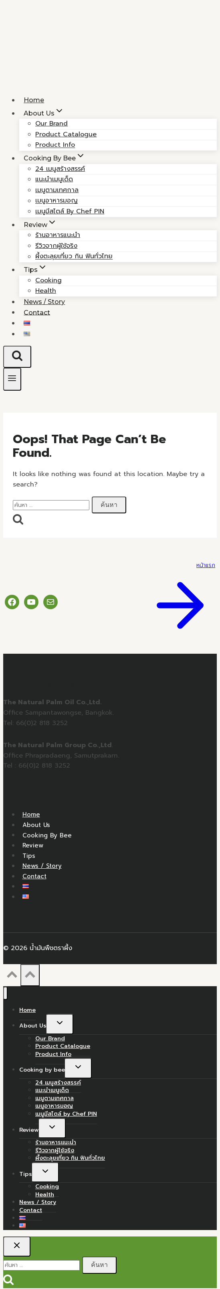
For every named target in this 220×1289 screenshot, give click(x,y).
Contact (37, 312)
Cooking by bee (47, 835)
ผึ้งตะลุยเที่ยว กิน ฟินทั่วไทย (74, 256)
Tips (28, 855)
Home (31, 814)
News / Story (42, 865)
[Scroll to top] (11, 976)
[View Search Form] (17, 356)
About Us (36, 825)
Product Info (53, 1054)
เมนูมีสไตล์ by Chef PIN (69, 211)
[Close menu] (5, 993)
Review (32, 845)
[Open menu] (12, 379)
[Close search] (16, 1246)
